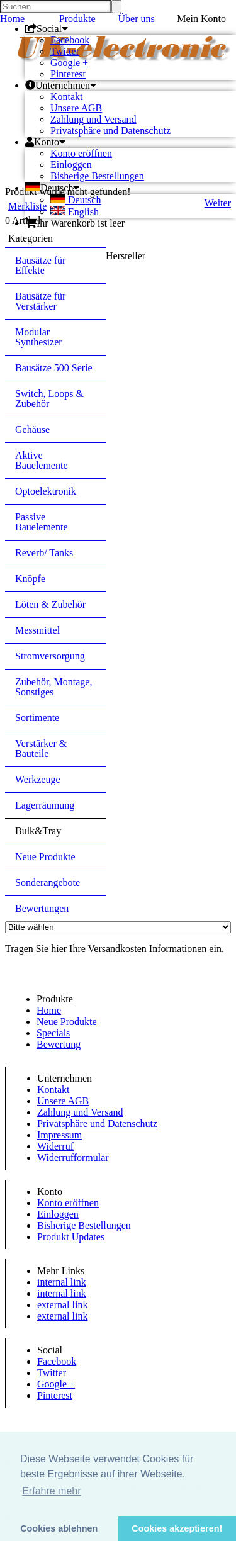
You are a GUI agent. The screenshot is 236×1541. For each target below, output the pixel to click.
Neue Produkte (45, 856)
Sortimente (37, 717)
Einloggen (71, 164)
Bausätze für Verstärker (40, 301)
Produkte (77, 18)
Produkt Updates (70, 1236)
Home (12, 18)
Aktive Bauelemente (41, 460)
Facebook (69, 40)
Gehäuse (32, 429)
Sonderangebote (47, 882)
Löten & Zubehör (50, 604)
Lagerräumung (44, 805)
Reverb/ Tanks (44, 552)
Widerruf (55, 1146)
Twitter (64, 51)
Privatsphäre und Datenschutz (110, 130)
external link (62, 1304)
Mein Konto (201, 18)
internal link (61, 1282)
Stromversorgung (50, 656)
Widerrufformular (73, 1157)
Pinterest (68, 74)
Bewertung (59, 1044)
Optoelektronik (45, 491)
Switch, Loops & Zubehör (49, 398)
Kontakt (66, 96)
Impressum (59, 1134)
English (74, 211)
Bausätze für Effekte (40, 265)
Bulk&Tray (38, 831)
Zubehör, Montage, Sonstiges (53, 686)
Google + (69, 62)
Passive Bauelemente (41, 522)
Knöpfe (30, 578)
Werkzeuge (37, 779)
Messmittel (37, 630)
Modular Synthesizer (38, 337)
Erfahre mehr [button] (51, 1491)
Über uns (136, 18)
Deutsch (75, 199)
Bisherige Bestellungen (97, 176)
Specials (53, 1033)
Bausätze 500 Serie (54, 367)
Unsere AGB (76, 108)
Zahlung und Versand (93, 119)
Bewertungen (42, 908)
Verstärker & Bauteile (41, 748)
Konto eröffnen (81, 153)
